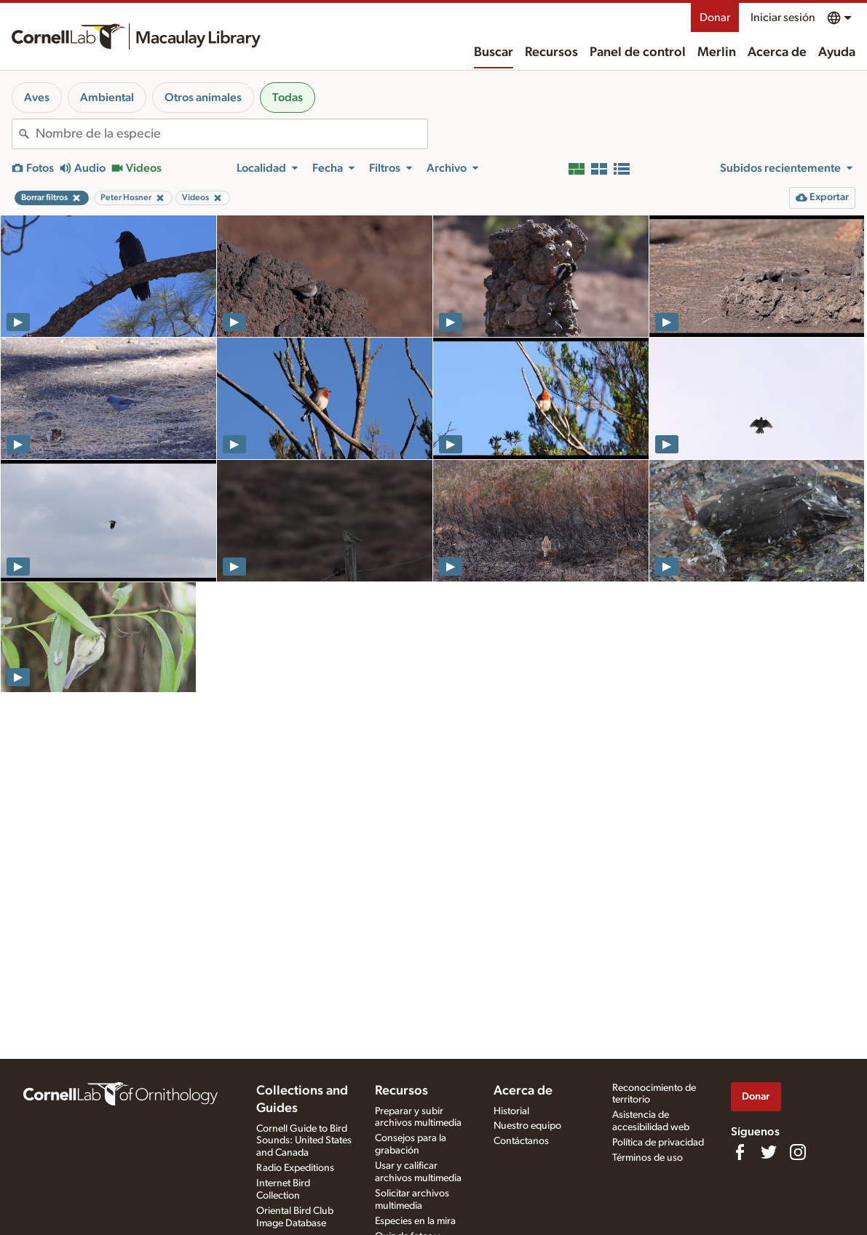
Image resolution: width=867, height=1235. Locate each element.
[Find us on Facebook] (739, 1152)
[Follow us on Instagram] (798, 1152)
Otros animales (203, 97)
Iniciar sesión (783, 17)
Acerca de (777, 52)
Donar (715, 17)
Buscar (493, 52)
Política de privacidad (658, 1142)
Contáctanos (521, 1141)
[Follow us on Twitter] (768, 1152)
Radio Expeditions (295, 1168)
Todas (287, 97)
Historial (511, 1111)
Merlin (716, 52)
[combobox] (231, 133)
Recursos (551, 52)
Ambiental (107, 97)
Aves (37, 97)
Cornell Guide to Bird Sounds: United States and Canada (304, 1141)
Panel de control (638, 52)
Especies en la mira (415, 1221)
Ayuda (836, 52)
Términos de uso (647, 1158)
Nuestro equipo (527, 1126)
